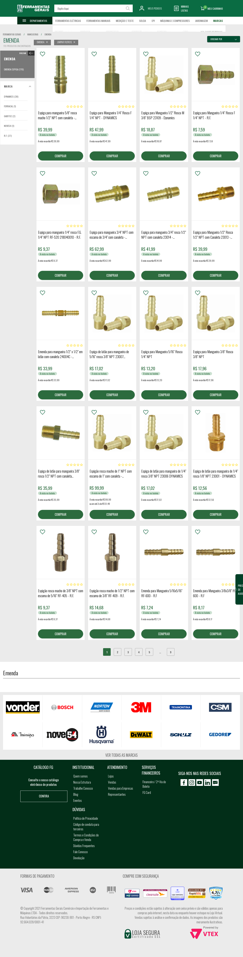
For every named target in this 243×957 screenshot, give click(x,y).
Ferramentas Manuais (98, 21)
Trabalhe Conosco (83, 788)
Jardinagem (201, 21)
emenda (48, 34)
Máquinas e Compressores (175, 21)
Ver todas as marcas (121, 755)
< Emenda (26, 53)
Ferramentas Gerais (12, 34)
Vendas (112, 782)
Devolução (78, 858)
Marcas (218, 21)
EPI (153, 21)
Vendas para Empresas (120, 788)
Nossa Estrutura (82, 782)
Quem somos (80, 776)
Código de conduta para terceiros (86, 826)
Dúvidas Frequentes (84, 845)
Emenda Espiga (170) (14, 69)
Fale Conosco (80, 852)
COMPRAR (60, 156)
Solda (142, 21)
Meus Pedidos (155, 8)
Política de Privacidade (85, 818)
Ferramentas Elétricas (68, 21)
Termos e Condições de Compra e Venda (86, 837)
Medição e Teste (125, 21)
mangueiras (32, 34)
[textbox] (93, 8)
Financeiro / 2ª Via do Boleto (154, 784)
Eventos (77, 800)
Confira (44, 796)
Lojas (111, 776)
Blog (75, 794)
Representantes (117, 794)
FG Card (147, 792)
